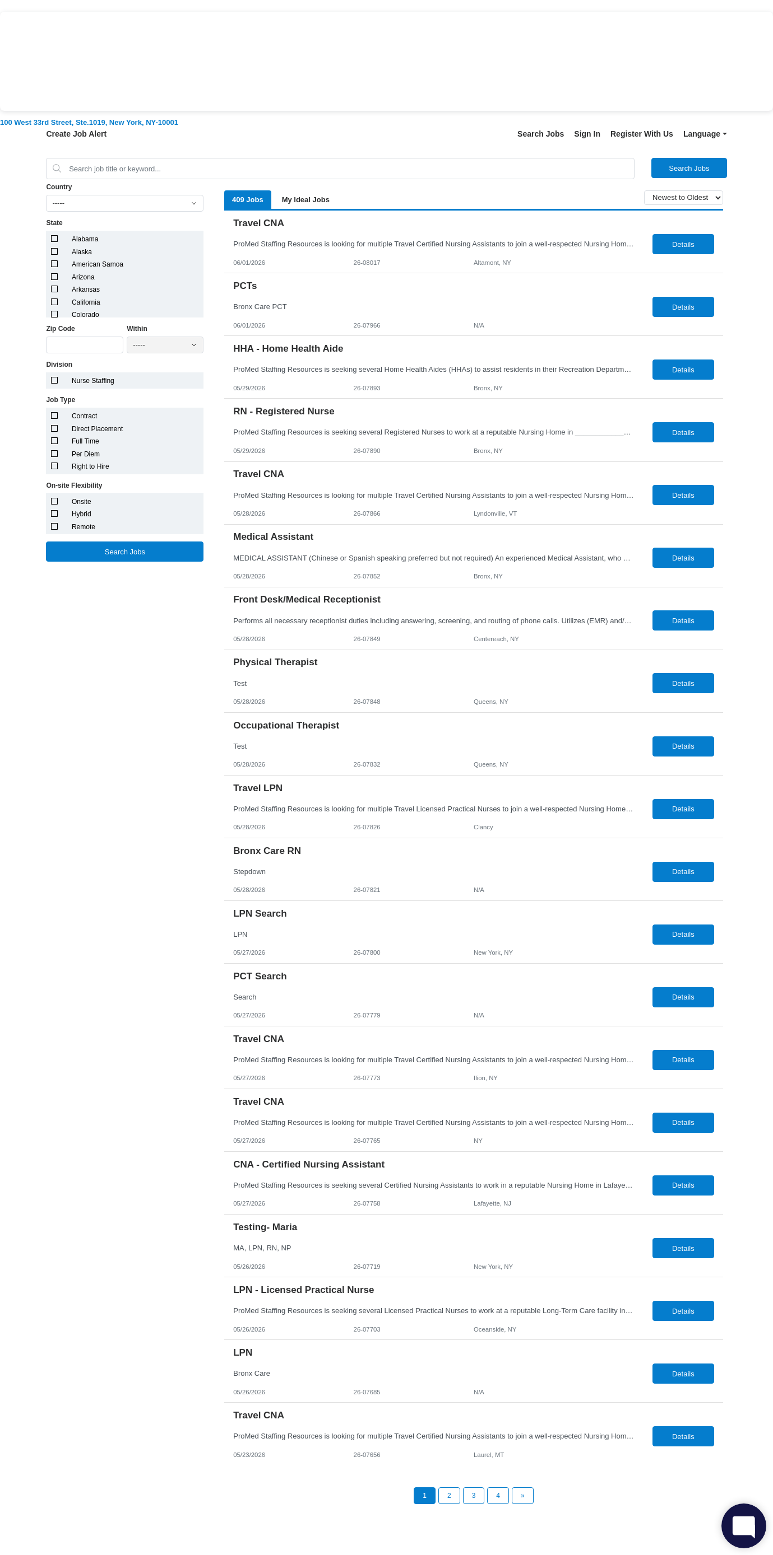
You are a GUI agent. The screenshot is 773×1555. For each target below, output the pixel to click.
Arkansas (86, 289)
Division (59, 364)
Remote (83, 527)
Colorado (85, 315)
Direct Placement (97, 429)
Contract (84, 416)
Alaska (82, 252)
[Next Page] (523, 1495)
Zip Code (60, 329)
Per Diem (86, 454)
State (54, 223)
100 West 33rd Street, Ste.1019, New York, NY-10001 (89, 122)
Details (683, 244)
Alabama (85, 239)
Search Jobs (540, 133)
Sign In (587, 133)
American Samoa (97, 264)
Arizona (83, 277)
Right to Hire (90, 466)
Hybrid (81, 514)
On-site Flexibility (74, 485)
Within (137, 329)
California (86, 302)
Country (59, 187)
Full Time (85, 441)
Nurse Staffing (93, 381)
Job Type (60, 400)
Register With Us (641, 133)
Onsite (81, 502)
